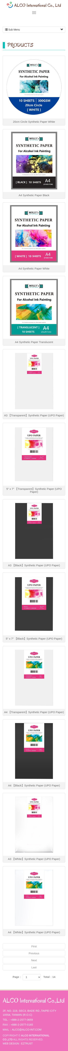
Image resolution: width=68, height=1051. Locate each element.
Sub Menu (34, 29)
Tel (5, 1019)
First (34, 946)
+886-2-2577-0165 (22, 1024)
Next (34, 960)
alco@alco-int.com (27, 1029)
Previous (34, 953)
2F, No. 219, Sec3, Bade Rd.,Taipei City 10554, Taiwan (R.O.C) (29, 1012)
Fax (5, 1024)
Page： (17, 976)
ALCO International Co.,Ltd (34, 5)
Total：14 (49, 976)
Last (33, 967)
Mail (6, 1029)
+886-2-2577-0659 (22, 1019)
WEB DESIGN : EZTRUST (18, 1043)
